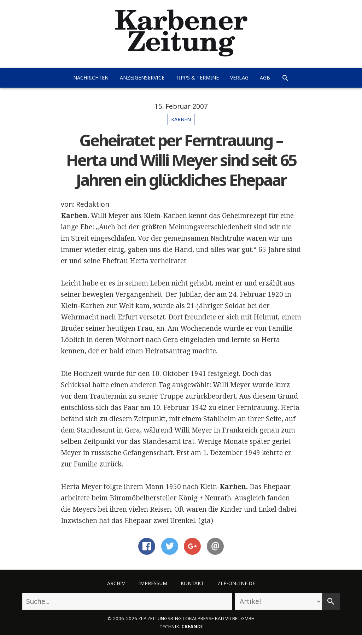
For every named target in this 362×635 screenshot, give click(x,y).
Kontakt (192, 583)
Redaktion (92, 204)
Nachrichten (91, 77)
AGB (265, 77)
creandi (192, 626)
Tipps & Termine (197, 77)
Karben (181, 119)
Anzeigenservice (142, 77)
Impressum (152, 583)
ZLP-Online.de (236, 583)
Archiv (116, 583)
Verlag (239, 77)
